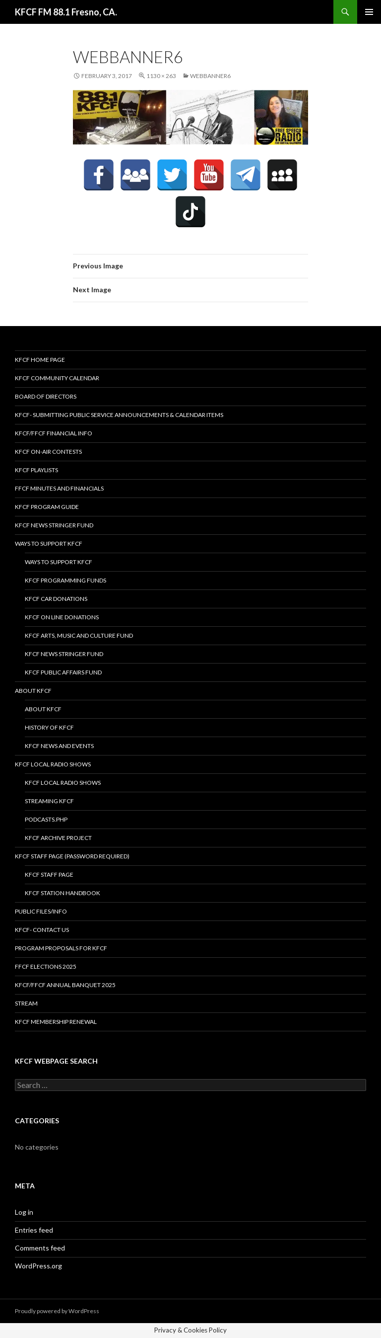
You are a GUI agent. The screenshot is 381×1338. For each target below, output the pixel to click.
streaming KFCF (49, 801)
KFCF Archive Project (58, 837)
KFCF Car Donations (56, 598)
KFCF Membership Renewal (56, 1021)
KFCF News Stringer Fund (54, 525)
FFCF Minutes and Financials (59, 488)
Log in (24, 1212)
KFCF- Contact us (42, 929)
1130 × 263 (161, 76)
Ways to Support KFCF (48, 543)
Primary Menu (369, 12)
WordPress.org (38, 1265)
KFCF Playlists (36, 470)
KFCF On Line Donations (62, 617)
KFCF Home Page (40, 359)
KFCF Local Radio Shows (53, 764)
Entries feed (34, 1230)
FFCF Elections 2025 (45, 966)
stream (26, 1003)
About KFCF (33, 690)
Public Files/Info (41, 911)
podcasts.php (46, 819)
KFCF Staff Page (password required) (72, 856)
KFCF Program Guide (47, 506)
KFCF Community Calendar (57, 378)
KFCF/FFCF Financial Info (53, 433)
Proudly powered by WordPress (57, 1311)
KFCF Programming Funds (65, 580)
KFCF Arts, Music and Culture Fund (79, 635)
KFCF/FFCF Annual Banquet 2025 (65, 985)
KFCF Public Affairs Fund (63, 672)
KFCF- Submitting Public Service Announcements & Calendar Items (119, 414)
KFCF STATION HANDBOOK (62, 893)
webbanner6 (210, 76)
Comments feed (40, 1248)
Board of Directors (45, 396)
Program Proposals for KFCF (61, 948)
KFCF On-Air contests (48, 451)
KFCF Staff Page (49, 874)
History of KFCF (49, 727)
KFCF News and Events (59, 746)
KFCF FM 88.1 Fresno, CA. (66, 11)
